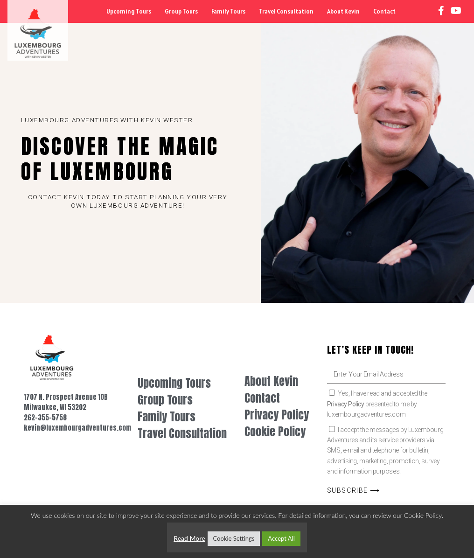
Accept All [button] (281, 538)
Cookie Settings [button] (234, 538)
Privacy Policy (345, 404)
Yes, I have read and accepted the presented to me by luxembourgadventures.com (377, 404)
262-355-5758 (45, 417)
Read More (189, 538)
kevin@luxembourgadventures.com (77, 428)
